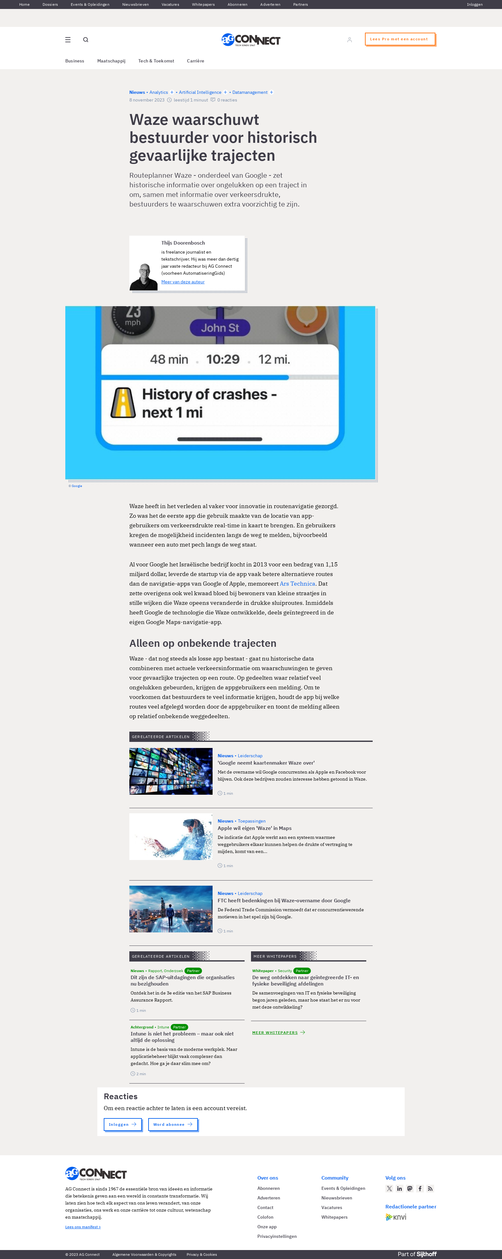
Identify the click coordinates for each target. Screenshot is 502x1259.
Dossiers (50, 4)
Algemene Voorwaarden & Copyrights (144, 1254)
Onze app (267, 1227)
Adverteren (270, 4)
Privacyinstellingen (277, 1236)
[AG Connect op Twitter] (389, 1188)
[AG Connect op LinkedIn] (399, 1188)
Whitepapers (203, 4)
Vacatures (170, 4)
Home (24, 4)
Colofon (265, 1217)
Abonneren (238, 4)
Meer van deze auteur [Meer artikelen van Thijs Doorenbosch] (183, 282)
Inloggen (475, 4)
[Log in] (349, 39)
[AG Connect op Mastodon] (410, 1188)
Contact (265, 1207)
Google (77, 486)
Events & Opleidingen (90, 4)
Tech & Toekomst (156, 61)
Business (75, 61)
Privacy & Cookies (202, 1254)
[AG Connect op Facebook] (420, 1188)
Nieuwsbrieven (135, 4)
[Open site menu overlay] (67, 39)
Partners (300, 4)
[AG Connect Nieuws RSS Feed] (430, 1188)
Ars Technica (297, 583)
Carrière (195, 61)
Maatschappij (111, 61)
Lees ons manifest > (83, 1226)
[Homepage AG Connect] (251, 40)
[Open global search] (85, 39)
